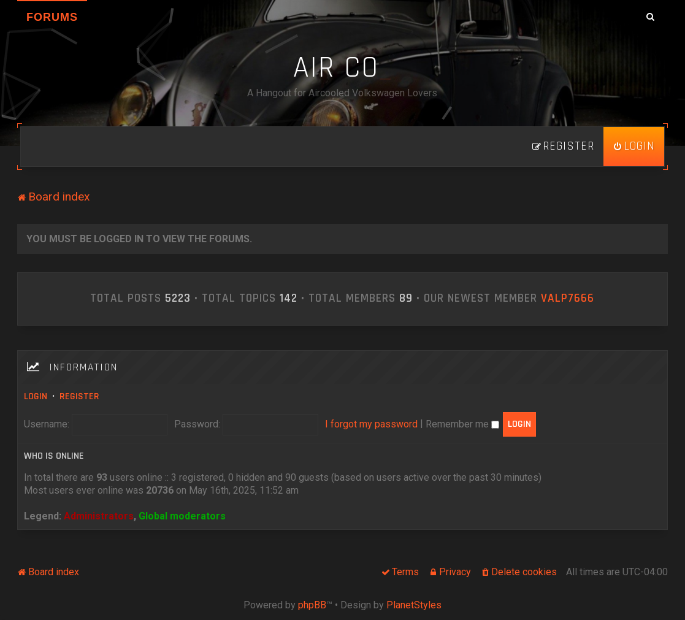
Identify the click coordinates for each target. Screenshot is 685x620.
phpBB (312, 605)
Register (79, 396)
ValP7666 (567, 298)
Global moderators (182, 516)
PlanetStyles (414, 605)
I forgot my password (371, 424)
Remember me (462, 424)
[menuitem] (633, 146)
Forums (52, 17)
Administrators (99, 516)
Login (35, 396)
